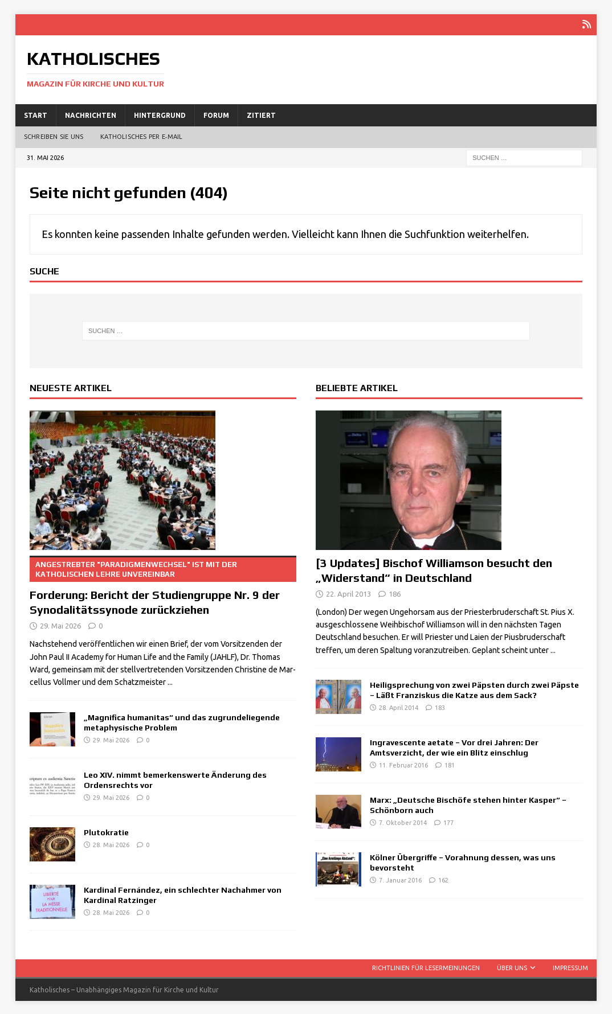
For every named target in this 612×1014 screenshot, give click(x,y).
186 (395, 593)
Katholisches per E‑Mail (141, 136)
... (170, 681)
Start (35, 114)
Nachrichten (90, 114)
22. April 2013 (348, 593)
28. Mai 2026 (111, 843)
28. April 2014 (398, 707)
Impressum (570, 966)
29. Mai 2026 (60, 625)
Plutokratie (106, 831)
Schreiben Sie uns (53, 136)
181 (449, 764)
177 (448, 822)
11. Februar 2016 (403, 764)
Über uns (512, 966)
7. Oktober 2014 (403, 822)
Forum (216, 114)
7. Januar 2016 (400, 879)
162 (443, 879)
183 (440, 707)
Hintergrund (160, 114)
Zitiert (261, 114)
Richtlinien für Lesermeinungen (426, 966)
